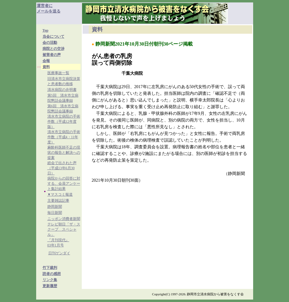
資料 (46, 67)
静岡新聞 (54, 206)
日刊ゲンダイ (59, 253)
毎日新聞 (54, 213)
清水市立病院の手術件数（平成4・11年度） (63, 137)
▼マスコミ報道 (60, 194)
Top (46, 30)
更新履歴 (50, 286)
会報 (46, 61)
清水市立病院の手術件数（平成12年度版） (63, 121)
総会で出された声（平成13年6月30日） (62, 168)
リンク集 (50, 280)
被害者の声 (52, 55)
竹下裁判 (50, 268)
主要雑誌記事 (58, 200)
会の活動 (50, 42)
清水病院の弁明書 (62, 90)
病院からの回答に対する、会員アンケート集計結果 (63, 183)
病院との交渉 (53, 48)
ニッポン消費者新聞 (63, 219)
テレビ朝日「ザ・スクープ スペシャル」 (63, 229)
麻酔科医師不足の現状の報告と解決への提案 (63, 152)
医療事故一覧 (58, 73)
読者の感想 (52, 274)
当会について (53, 36)
